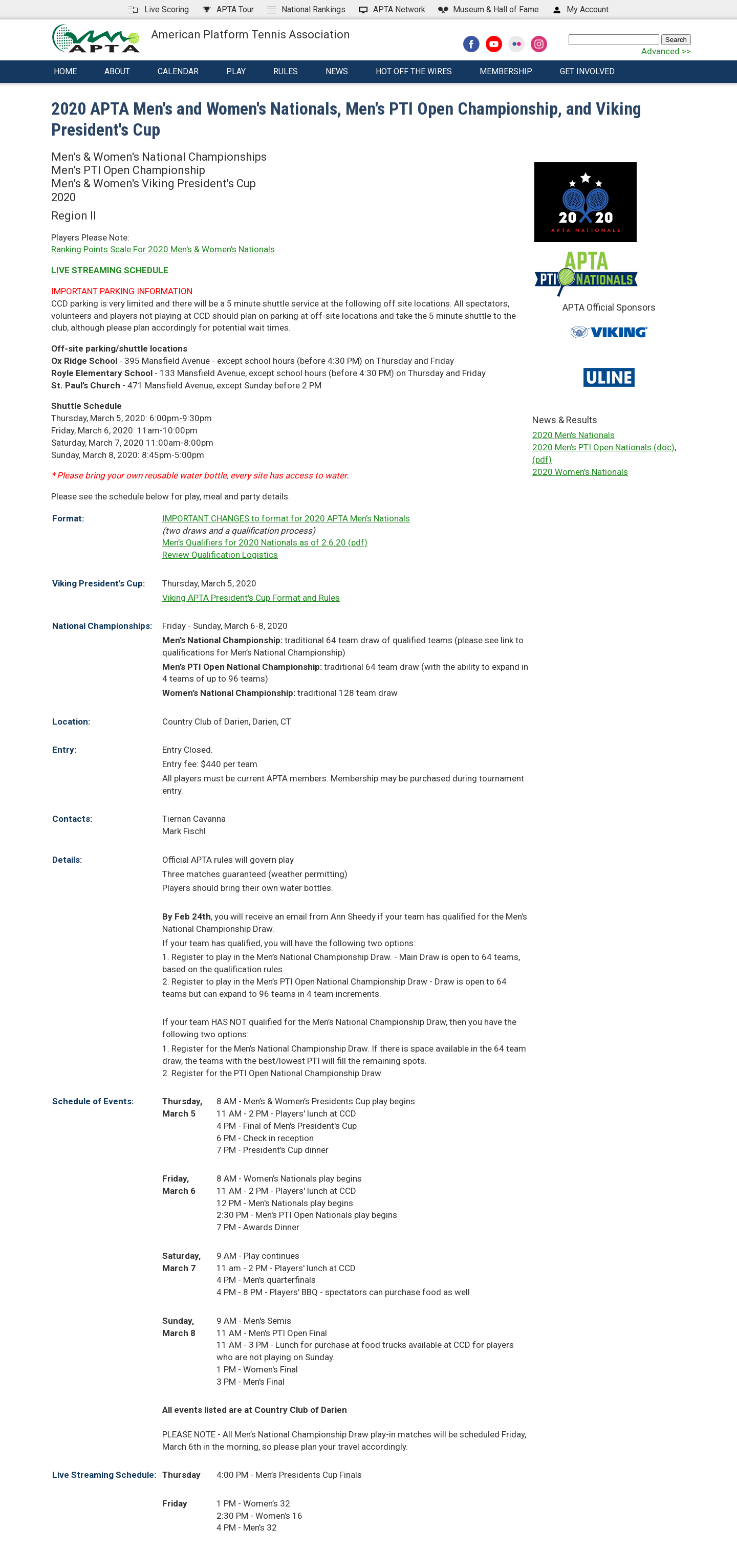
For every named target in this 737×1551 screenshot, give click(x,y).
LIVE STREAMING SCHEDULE (109, 270)
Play (236, 71)
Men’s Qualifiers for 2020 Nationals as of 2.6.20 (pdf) (264, 542)
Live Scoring (158, 9)
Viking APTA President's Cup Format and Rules (251, 598)
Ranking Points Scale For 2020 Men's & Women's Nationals (163, 249)
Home (65, 71)
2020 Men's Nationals (573, 435)
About (117, 71)
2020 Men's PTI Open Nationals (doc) (603, 447)
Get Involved (587, 71)
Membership (506, 71)
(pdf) (542, 459)
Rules (285, 71)
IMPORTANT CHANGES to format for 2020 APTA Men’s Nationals (286, 518)
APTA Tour (227, 9)
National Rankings (305, 9)
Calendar (178, 71)
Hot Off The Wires (414, 71)
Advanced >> (666, 51)
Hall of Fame (488, 9)
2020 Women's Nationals (580, 472)
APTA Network (391, 9)
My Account (580, 9)
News (337, 71)
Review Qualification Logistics (220, 555)
